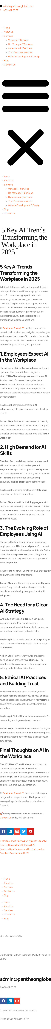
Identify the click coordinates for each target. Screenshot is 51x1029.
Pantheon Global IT (13, 328)
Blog (6, 60)
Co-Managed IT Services (20, 44)
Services (8, 35)
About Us (8, 31)
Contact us (9, 891)
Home (7, 27)
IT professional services (20, 52)
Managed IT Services (18, 40)
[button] (25, 121)
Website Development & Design (24, 56)
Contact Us (10, 64)
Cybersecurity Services (20, 48)
